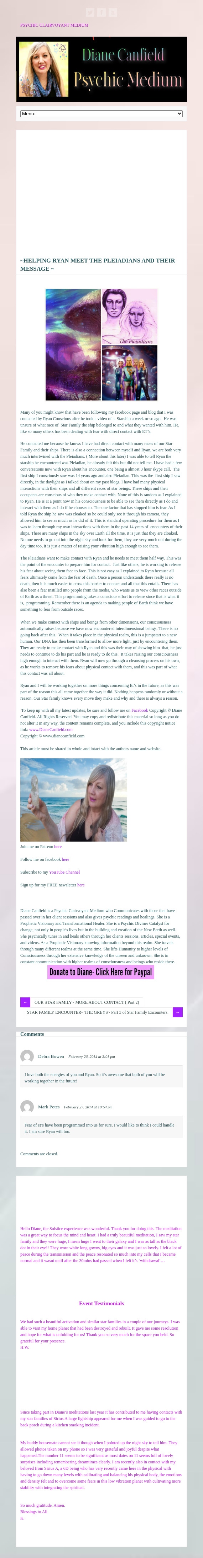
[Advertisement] (101, 195)
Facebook (139, 710)
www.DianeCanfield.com (51, 729)
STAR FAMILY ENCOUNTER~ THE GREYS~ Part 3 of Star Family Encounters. (97, 1012)
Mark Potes (48, 1106)
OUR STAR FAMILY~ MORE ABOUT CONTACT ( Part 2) (87, 1002)
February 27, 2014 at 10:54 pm (88, 1107)
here (58, 846)
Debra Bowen (51, 1056)
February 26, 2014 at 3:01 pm (91, 1056)
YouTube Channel (64, 872)
